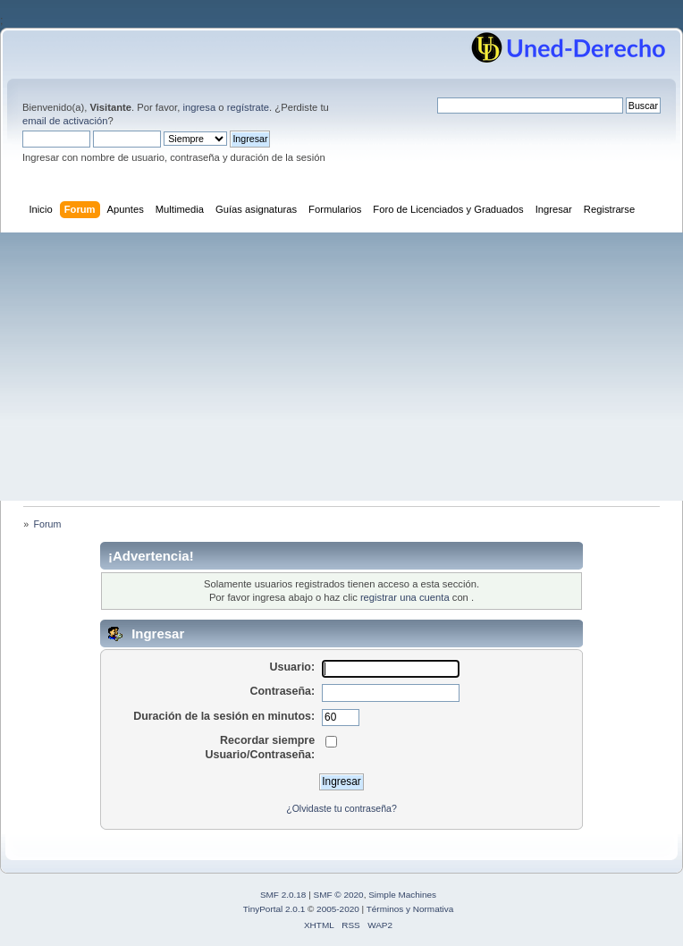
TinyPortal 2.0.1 (274, 909)
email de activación (64, 120)
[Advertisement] (341, 366)
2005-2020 (337, 909)
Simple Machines (402, 895)
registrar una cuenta (405, 597)
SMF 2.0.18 (283, 895)
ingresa (198, 107)
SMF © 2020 (339, 895)
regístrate (248, 107)
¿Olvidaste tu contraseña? (341, 808)
